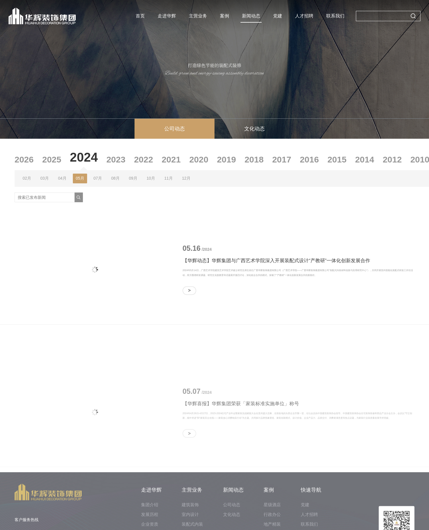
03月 (44, 178)
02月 (27, 178)
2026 (24, 159)
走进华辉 (167, 15)
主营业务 (198, 15)
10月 (151, 178)
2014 (364, 159)
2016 (309, 159)
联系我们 (335, 15)
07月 (97, 178)
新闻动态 (251, 15)
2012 (392, 159)
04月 (62, 178)
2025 (51, 159)
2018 (254, 159)
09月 (133, 178)
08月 (115, 178)
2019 (226, 159)
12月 (186, 178)
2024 (84, 157)
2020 (199, 159)
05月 (80, 178)
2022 (143, 159)
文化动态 (254, 129)
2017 (281, 159)
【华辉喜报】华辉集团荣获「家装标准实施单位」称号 (241, 425)
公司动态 (174, 129)
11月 (168, 178)
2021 (171, 159)
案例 (224, 15)
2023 (115, 159)
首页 (140, 15)
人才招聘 (304, 15)
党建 (277, 15)
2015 (336, 159)
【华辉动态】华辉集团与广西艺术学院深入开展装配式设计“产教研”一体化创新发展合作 (276, 264)
